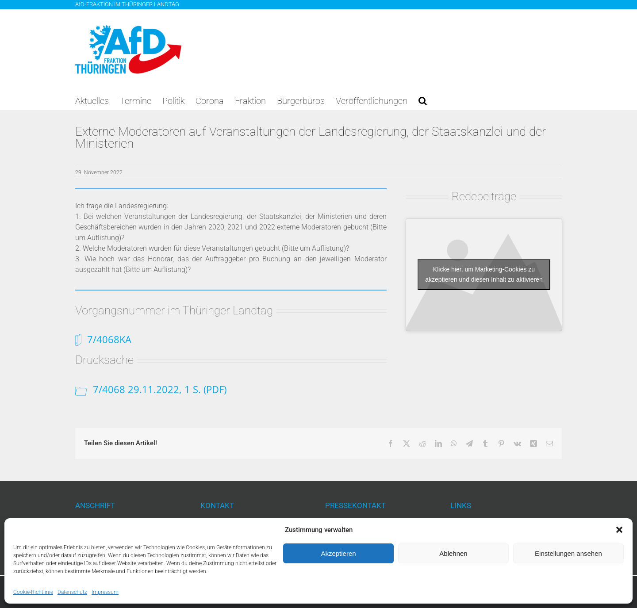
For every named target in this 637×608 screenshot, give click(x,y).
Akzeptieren (338, 553)
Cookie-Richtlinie (33, 592)
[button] (619, 529)
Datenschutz (72, 592)
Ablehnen (453, 553)
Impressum (105, 592)
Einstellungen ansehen (568, 553)
